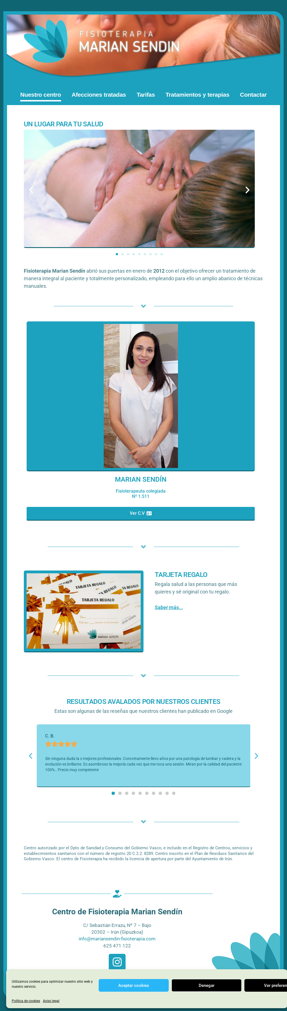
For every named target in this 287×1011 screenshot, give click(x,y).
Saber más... (169, 608)
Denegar (206, 985)
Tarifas (145, 95)
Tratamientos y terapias (198, 95)
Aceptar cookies (133, 985)
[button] (31, 190)
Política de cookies (26, 1001)
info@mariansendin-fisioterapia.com (117, 939)
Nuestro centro (40, 95)
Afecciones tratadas (99, 95)
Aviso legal (51, 1001)
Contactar (253, 95)
